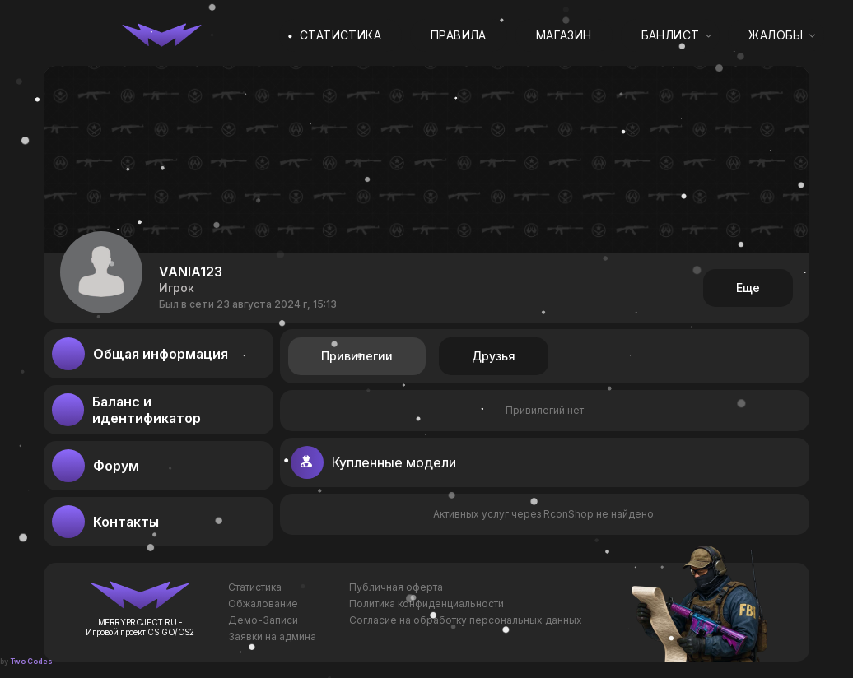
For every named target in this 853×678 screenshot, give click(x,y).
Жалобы (775, 35)
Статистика (340, 35)
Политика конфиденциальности (426, 603)
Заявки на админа (272, 636)
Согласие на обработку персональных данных (465, 620)
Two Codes (31, 661)
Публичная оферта (396, 587)
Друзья (493, 356)
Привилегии (357, 356)
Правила (459, 35)
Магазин (564, 35)
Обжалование (263, 603)
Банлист (670, 35)
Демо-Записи (263, 620)
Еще (748, 288)
